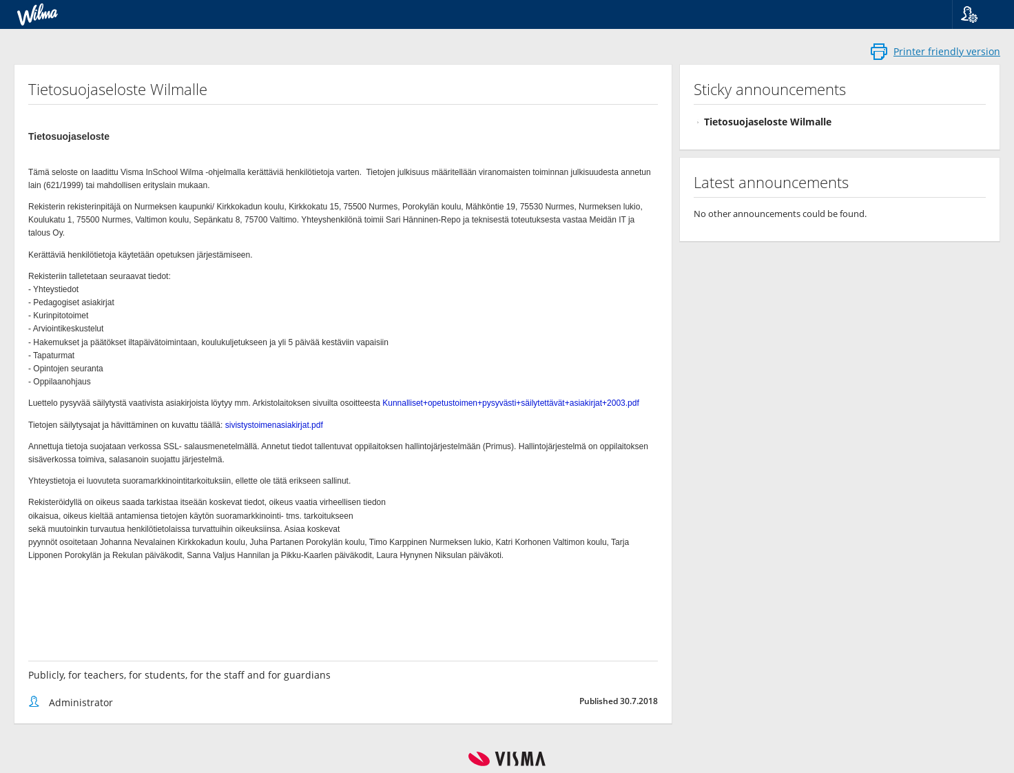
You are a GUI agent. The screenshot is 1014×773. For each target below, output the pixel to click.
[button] (978, 14)
